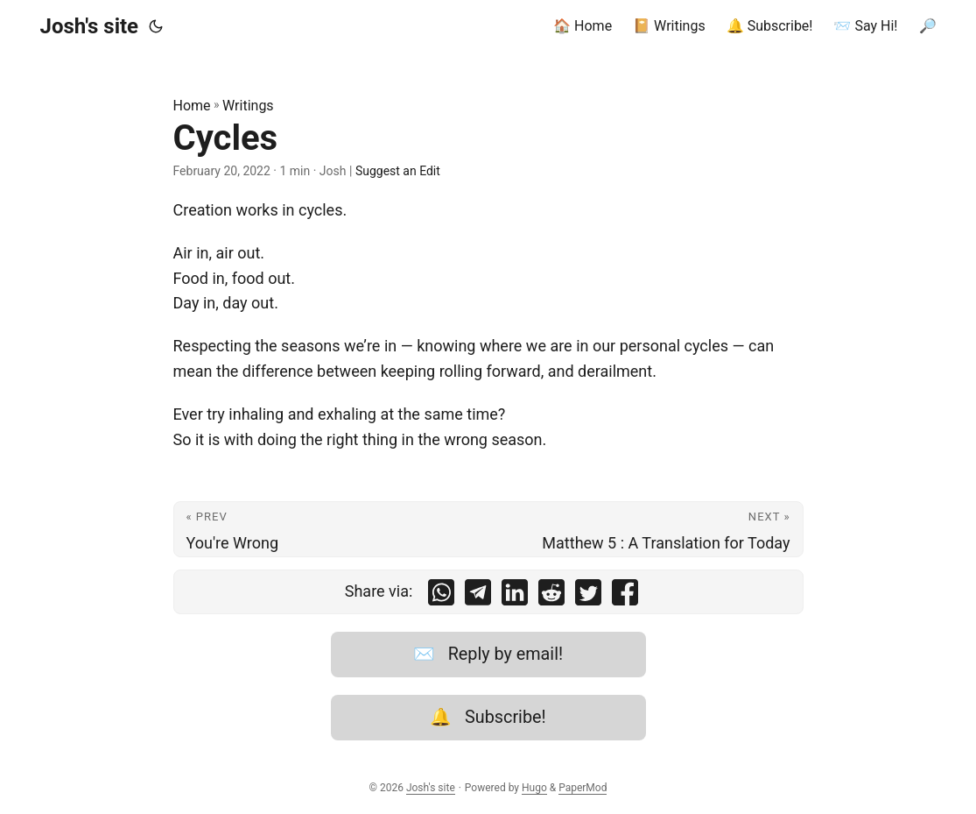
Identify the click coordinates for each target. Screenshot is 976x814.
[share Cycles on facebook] (625, 596)
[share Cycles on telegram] (478, 596)
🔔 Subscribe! (487, 717)
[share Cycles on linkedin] (515, 596)
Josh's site (89, 26)
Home (192, 105)
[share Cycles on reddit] (551, 596)
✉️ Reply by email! (488, 654)
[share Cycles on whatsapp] (441, 596)
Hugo (534, 788)
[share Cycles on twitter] (588, 596)
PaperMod (582, 788)
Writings (248, 105)
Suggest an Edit (397, 171)
